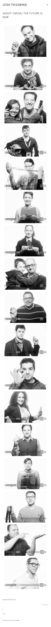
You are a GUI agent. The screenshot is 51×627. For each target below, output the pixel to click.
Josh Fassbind (15, 4)
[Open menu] (47, 5)
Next (4, 614)
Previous (45, 605)
